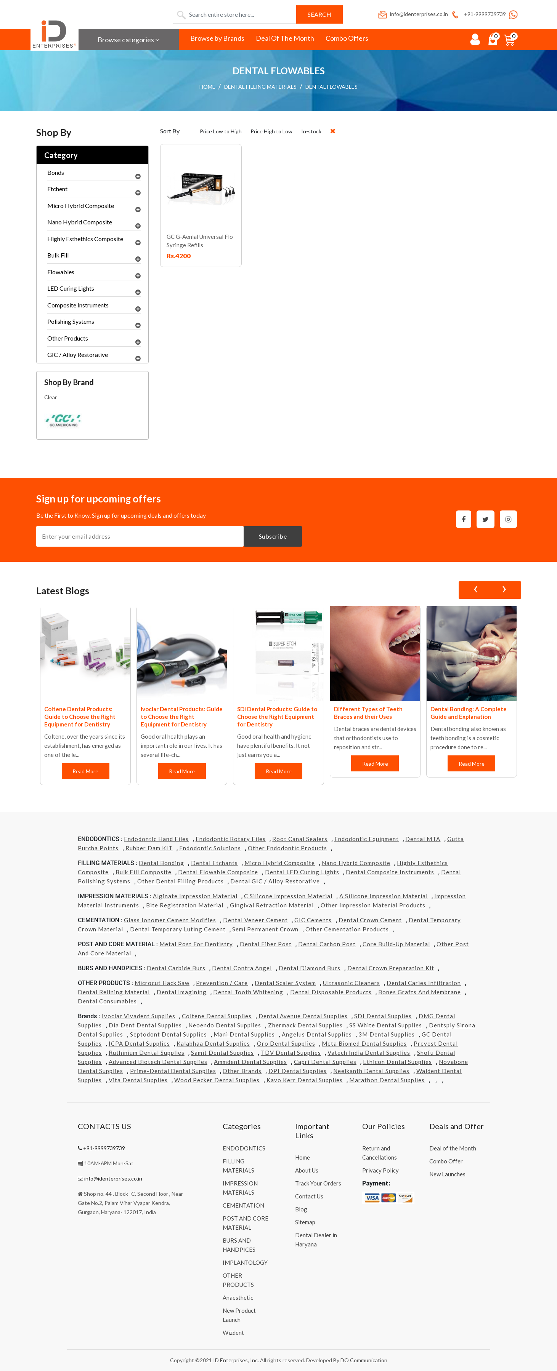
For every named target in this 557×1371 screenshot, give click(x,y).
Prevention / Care (222, 982)
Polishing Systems (94, 323)
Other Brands (242, 1070)
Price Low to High (221, 131)
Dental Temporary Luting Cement (178, 929)
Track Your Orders (318, 1183)
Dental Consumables (107, 1001)
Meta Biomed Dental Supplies (364, 1043)
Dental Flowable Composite (218, 872)
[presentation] (475, 590)
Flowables (94, 274)
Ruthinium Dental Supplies (147, 1052)
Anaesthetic (238, 1297)
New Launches (447, 1174)
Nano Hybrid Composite (94, 224)
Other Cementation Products (347, 929)
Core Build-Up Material (396, 944)
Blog (301, 1209)
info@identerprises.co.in (412, 14)
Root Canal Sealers (299, 838)
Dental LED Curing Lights (302, 872)
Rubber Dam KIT (149, 848)
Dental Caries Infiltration (424, 982)
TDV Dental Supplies (291, 1052)
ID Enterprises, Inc (235, 1360)
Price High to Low (271, 131)
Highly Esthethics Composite (94, 241)
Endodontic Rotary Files (231, 838)
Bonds (94, 174)
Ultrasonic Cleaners (351, 982)
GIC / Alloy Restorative (94, 356)
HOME (207, 86)
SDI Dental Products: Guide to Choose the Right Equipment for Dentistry (277, 716)
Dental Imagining (182, 992)
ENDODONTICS (244, 1148)
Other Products (94, 340)
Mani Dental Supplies (244, 1034)
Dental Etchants (214, 862)
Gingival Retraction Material (272, 905)
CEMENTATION (243, 1205)
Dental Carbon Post (327, 944)
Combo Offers (347, 38)
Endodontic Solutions (210, 848)
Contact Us (309, 1196)
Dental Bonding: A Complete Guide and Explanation (468, 712)
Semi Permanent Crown (265, 929)
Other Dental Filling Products (180, 881)
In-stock (311, 131)
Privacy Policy (380, 1170)
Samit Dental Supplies (222, 1052)
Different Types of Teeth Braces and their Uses (368, 712)
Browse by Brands (217, 38)
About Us (306, 1170)
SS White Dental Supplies (385, 1025)
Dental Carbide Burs (176, 968)
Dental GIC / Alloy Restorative (275, 881)
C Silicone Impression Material (288, 896)
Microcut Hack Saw (162, 982)
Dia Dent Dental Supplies (145, 1025)
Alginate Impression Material (195, 896)
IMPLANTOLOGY (245, 1262)
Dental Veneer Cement (255, 920)
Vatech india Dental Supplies (368, 1052)
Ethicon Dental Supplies (397, 1061)
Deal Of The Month (285, 38)
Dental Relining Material (114, 992)
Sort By (170, 130)
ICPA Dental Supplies (139, 1043)
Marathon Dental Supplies (387, 1080)
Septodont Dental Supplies (168, 1034)
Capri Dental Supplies (325, 1061)
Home (302, 1157)
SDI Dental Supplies (383, 1016)
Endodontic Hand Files (156, 838)
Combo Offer (446, 1161)
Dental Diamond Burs (309, 968)
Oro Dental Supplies (286, 1043)
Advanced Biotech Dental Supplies (158, 1061)
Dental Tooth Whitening (248, 992)
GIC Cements (313, 920)
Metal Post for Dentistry (196, 944)
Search (319, 14)
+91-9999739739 (478, 14)
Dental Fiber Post (266, 944)
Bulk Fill (94, 257)
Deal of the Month (452, 1148)
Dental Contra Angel (242, 968)
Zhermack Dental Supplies (305, 1025)
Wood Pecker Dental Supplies (217, 1080)
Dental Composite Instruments (390, 872)
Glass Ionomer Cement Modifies (170, 920)
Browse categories (129, 39)
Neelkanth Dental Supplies (371, 1070)
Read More (85, 771)
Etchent (94, 191)
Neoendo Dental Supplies (224, 1025)
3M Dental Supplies (386, 1034)
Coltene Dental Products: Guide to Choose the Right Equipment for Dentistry (80, 716)
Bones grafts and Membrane (419, 992)
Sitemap (305, 1222)
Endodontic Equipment (366, 838)
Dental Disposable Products (331, 992)
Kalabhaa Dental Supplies (213, 1043)
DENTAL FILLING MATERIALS (260, 86)
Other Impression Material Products (373, 905)
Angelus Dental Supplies (317, 1034)
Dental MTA (422, 838)
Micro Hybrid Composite (94, 208)
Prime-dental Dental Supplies (173, 1070)
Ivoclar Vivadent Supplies (138, 1016)
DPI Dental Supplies (297, 1070)
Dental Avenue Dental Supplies (303, 1016)
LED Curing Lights (94, 290)
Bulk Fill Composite (144, 872)
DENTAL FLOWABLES (331, 86)
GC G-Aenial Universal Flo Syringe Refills (200, 240)
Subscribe (273, 536)
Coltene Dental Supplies (217, 1016)
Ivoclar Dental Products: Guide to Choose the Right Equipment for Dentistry (182, 716)
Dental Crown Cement (370, 920)
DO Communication (363, 1360)
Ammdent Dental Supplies (250, 1061)
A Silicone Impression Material (383, 896)
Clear (50, 397)
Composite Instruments (94, 307)
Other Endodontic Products (287, 848)
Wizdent (233, 1332)
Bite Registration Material (184, 905)
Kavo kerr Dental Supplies (304, 1080)
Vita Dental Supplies (138, 1080)
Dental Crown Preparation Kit (390, 968)
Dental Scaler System (285, 982)
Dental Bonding (161, 862)
